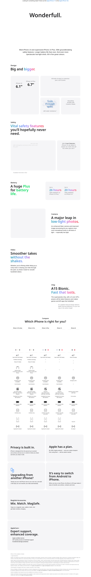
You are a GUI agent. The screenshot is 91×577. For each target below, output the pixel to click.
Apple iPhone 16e (64, 1)
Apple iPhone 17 (51, 1)
